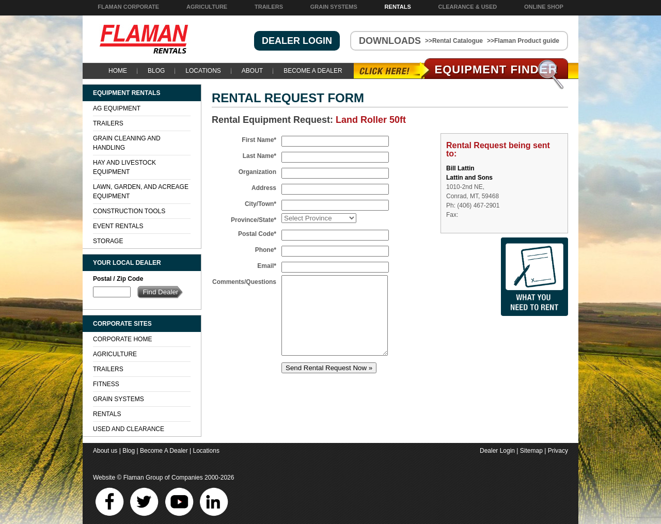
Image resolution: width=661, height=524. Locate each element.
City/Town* (260, 204)
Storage (108, 241)
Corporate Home (122, 339)
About (252, 70)
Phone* (265, 249)
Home (117, 70)
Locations (203, 70)
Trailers (269, 7)
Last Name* (259, 156)
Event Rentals (118, 226)
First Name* (259, 140)
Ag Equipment (116, 108)
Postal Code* (257, 233)
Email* (266, 265)
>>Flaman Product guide (523, 40)
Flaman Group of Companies (163, 477)
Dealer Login (497, 450)
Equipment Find (496, 69)
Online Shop (543, 7)
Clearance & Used (467, 7)
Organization (257, 172)
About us (105, 450)
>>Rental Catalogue (454, 40)
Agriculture (206, 7)
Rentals (398, 7)
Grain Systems (333, 7)
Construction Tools (129, 211)
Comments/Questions (244, 281)
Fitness (106, 384)
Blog (156, 70)
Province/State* (253, 220)
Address (263, 188)
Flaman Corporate (128, 7)
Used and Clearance (128, 429)
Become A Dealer (313, 70)
